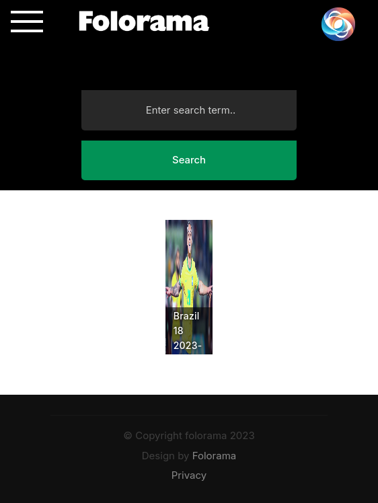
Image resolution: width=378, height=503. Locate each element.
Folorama (214, 455)
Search (189, 160)
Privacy (189, 475)
